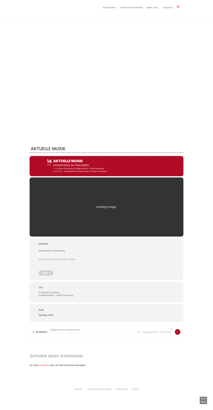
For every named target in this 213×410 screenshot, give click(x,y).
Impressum (122, 396)
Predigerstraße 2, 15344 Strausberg (56, 301)
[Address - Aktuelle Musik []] (93, 336)
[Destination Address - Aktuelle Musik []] (157, 338)
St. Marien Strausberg (49, 298)
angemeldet (44, 372)
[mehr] (46, 279)
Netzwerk (109, 8)
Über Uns (152, 8)
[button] (178, 8)
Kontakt (168, 8)
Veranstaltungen (132, 8)
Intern (135, 396)
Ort (41, 293)
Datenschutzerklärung (99, 396)
